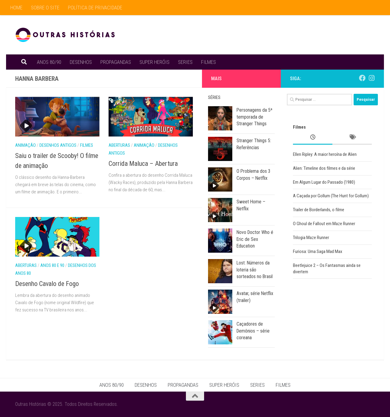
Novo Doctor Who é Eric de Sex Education (255, 239)
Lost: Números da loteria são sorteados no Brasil (255, 269)
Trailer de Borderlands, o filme (318, 209)
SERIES (185, 62)
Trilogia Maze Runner (311, 237)
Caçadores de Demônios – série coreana (253, 330)
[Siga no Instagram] (371, 78)
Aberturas (119, 145)
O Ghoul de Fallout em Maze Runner (324, 223)
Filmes (86, 145)
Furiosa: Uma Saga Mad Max (317, 251)
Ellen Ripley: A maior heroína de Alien (325, 154)
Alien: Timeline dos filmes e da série (324, 168)
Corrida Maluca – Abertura (143, 163)
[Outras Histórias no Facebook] (362, 78)
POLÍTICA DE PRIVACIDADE (95, 8)
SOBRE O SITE (45, 8)
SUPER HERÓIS (155, 62)
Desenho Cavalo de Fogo (47, 283)
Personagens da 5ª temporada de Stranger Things (254, 116)
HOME (16, 8)
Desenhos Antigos (57, 145)
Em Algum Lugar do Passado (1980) (324, 182)
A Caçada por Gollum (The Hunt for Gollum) (331, 196)
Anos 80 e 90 (52, 265)
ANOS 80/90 (49, 62)
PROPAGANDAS (115, 62)
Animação (25, 145)
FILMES (208, 62)
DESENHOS (81, 62)
